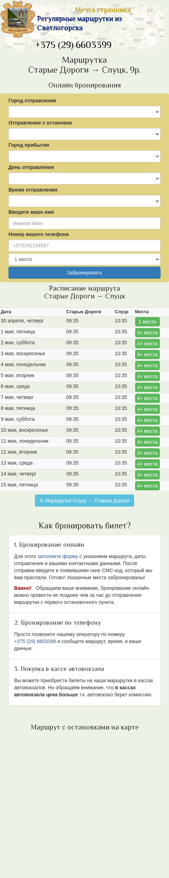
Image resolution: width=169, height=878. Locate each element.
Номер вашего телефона (38, 234)
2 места (147, 322)
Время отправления (33, 190)
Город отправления (32, 100)
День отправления (31, 167)
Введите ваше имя (31, 212)
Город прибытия (28, 145)
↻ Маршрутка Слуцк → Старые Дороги (84, 500)
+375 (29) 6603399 (73, 45)
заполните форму (57, 556)
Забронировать (84, 272)
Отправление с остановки (40, 123)
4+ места (147, 332)
